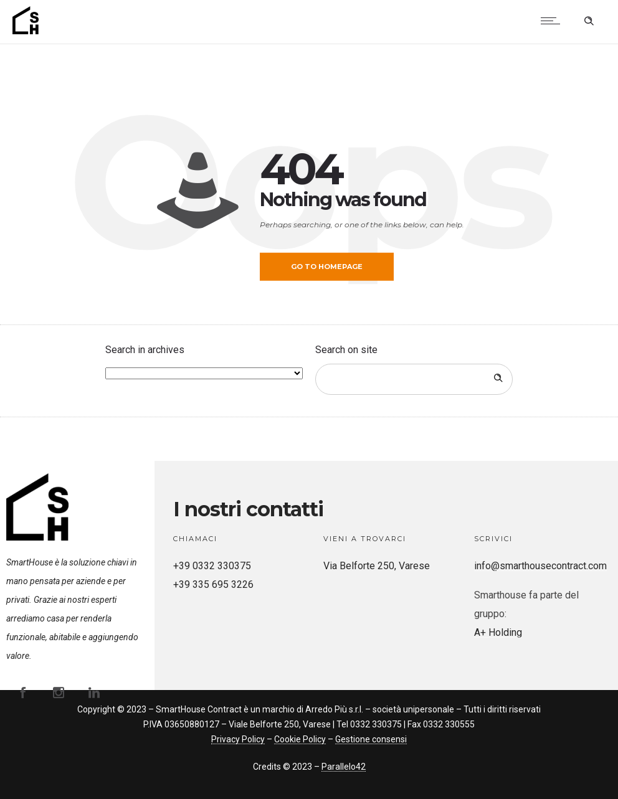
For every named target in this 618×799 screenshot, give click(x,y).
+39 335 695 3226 (213, 584)
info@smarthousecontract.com (540, 566)
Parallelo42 (343, 767)
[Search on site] (414, 379)
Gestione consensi (371, 739)
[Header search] (588, 19)
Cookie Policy (300, 739)
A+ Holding (498, 632)
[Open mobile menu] (553, 20)
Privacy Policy (238, 739)
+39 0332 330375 (212, 566)
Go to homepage (327, 266)
